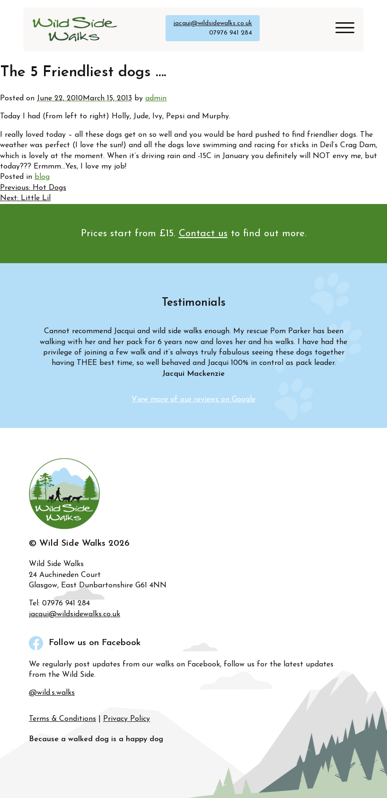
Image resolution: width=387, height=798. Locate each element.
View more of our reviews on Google (193, 399)
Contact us (203, 234)
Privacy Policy (126, 719)
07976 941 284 (230, 32)
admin (156, 98)
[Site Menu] (341, 29)
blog (42, 177)
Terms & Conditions (62, 719)
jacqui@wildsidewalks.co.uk (212, 23)
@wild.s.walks (52, 693)
